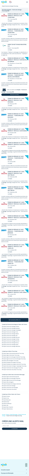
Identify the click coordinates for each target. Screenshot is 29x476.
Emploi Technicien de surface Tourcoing (12, 369)
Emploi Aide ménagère (8, 382)
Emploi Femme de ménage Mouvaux (11, 337)
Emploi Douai (6, 401)
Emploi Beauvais (7, 400)
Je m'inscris (15, 428)
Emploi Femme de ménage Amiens (11, 326)
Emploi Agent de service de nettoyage (12, 380)
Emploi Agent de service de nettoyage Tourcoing (14, 358)
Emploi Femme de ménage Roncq (11, 342)
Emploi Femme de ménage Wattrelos (11, 346)
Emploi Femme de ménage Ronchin (11, 341)
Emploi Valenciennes (8, 409)
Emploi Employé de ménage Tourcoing (12, 362)
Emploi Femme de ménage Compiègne (12, 330)
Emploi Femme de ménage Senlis (10, 344)
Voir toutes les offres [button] (14, 320)
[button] (27, 2)
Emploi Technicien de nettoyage (10, 387)
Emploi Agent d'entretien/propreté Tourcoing (13, 353)
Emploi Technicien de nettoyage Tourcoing (13, 367)
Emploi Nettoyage (13, 414)
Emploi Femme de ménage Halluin (11, 333)
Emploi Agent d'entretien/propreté (11, 376)
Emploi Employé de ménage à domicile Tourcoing (14, 364)
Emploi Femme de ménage (9, 385)
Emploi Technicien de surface (10, 389)
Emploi (7, 414)
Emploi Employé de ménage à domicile (12, 384)
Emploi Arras (6, 398)
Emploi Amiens (6, 396)
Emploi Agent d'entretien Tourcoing (11, 355)
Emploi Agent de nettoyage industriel (11, 378)
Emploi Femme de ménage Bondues (11, 328)
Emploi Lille (5, 405)
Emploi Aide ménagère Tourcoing (10, 360)
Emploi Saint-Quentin (8, 407)
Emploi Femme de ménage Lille (10, 335)
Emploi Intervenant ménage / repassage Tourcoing (14, 366)
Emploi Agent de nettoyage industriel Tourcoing (14, 357)
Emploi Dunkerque (7, 403)
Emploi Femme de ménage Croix (10, 332)
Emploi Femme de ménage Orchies (11, 339)
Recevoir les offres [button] (14, 94)
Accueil (3, 414)
